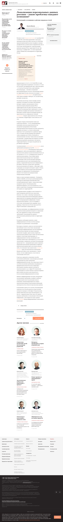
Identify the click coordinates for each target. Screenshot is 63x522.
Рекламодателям (53, 449)
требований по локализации (33, 146)
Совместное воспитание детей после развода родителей (22, 344)
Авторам (52, 446)
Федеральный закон (30, 38)
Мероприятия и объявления (43, 446)
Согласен (57, 517)
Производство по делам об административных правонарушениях (33, 33)
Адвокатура (4, 439)
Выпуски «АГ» (53, 441)
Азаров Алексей (20, 411)
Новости (27, 439)
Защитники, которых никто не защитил (31, 461)
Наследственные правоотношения (17, 451)
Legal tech (4, 451)
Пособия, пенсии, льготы (18, 469)
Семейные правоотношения (19, 443)
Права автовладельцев (18, 441)
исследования (20, 299)
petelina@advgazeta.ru (27, 482)
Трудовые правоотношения (19, 458)
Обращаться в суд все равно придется (37, 417)
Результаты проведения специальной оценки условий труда (13, 501)
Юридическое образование (7, 461)
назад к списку (22, 305)
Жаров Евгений (20, 371)
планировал (20, 115)
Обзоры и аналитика (42, 439)
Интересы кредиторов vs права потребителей (38, 343)
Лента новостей (7, 9)
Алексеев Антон (35, 411)
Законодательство (29, 31)
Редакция (52, 444)
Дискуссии (40, 444)
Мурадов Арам (35, 371)
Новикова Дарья (20, 337)
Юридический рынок (6, 456)
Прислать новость (29, 443)
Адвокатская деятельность (7, 441)
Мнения (33, 9)
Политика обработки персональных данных (10, 500)
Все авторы (20, 9)
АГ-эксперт (28, 458)
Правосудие (4, 444)
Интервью (40, 441)
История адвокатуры (6, 454)
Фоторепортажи (41, 449)
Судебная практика (6, 449)
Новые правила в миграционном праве (37, 378)
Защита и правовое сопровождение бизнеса (18, 461)
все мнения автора (53, 40)
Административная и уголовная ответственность (19, 472)
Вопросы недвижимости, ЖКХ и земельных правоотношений (18, 455)
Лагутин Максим (31, 26)
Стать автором (27, 9)
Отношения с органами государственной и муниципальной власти (18, 447)
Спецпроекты (28, 453)
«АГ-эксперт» (16, 439)
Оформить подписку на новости (7, 69)
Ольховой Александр (36, 337)
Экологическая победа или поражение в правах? (21, 382)
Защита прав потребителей (19, 464)
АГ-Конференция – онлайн (31, 455)
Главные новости (29, 441)
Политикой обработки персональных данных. (29, 520)
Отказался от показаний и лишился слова (21, 418)
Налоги (15, 466)
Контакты (52, 451)
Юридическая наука (6, 458)
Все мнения (42, 323)
